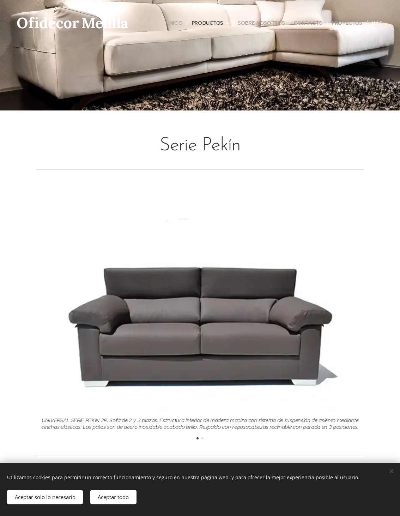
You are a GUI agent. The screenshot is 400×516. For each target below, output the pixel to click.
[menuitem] (176, 23)
